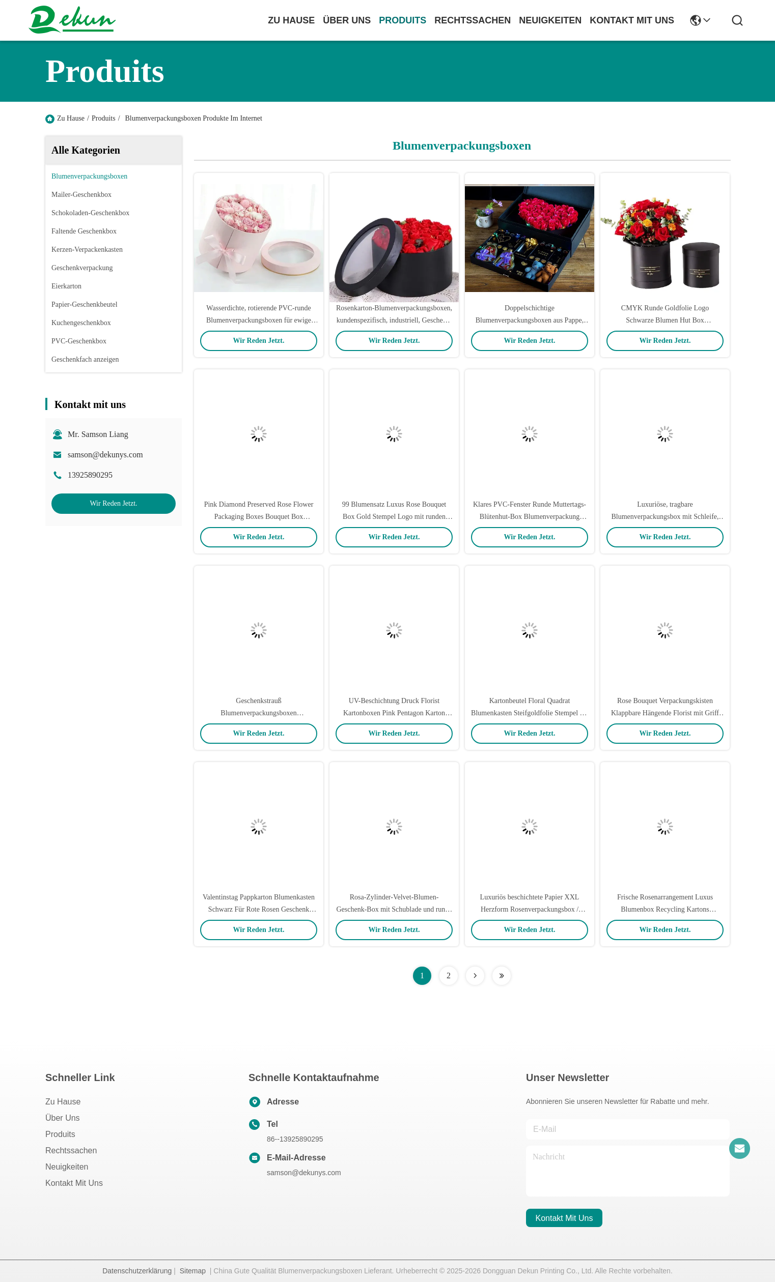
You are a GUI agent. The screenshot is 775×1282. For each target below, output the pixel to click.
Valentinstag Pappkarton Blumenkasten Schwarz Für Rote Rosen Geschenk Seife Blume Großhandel (259, 909)
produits (402, 20)
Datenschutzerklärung (137, 1271)
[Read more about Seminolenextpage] (475, 976)
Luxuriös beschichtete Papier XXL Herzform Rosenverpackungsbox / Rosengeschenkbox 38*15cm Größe (529, 909)
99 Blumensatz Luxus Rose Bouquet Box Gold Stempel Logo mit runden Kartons (394, 517)
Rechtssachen (71, 1150)
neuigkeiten (550, 20)
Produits (104, 118)
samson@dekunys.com (105, 454)
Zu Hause (291, 20)
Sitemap (193, 1271)
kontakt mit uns (632, 20)
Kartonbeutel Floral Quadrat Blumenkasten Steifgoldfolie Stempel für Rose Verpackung (529, 713)
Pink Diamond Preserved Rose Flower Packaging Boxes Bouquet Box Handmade (259, 517)
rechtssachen (472, 20)
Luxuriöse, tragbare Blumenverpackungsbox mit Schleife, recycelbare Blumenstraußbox (664, 517)
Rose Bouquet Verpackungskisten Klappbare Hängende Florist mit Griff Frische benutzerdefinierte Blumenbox (664, 713)
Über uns (347, 20)
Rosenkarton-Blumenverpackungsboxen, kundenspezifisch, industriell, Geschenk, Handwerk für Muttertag (394, 320)
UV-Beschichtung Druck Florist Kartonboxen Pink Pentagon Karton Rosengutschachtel (394, 713)
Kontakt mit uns (74, 1183)
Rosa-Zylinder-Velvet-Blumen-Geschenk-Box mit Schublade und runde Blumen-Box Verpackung (394, 909)
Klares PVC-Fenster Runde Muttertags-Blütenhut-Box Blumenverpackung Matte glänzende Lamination (529, 517)
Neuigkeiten (67, 1166)
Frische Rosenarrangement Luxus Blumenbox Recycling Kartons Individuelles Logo (665, 909)
